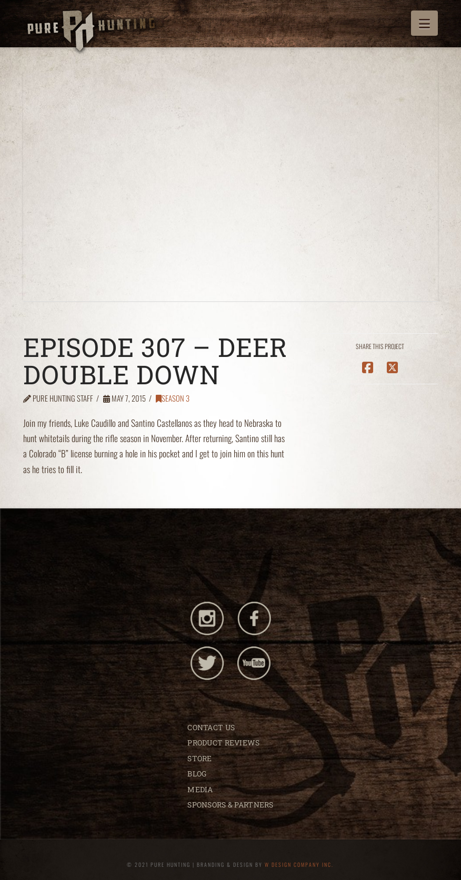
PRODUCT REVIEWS (223, 743)
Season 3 (172, 398)
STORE (199, 758)
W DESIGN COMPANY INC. (299, 864)
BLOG (196, 774)
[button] (424, 23)
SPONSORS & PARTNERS (230, 805)
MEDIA (200, 789)
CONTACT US (211, 727)
